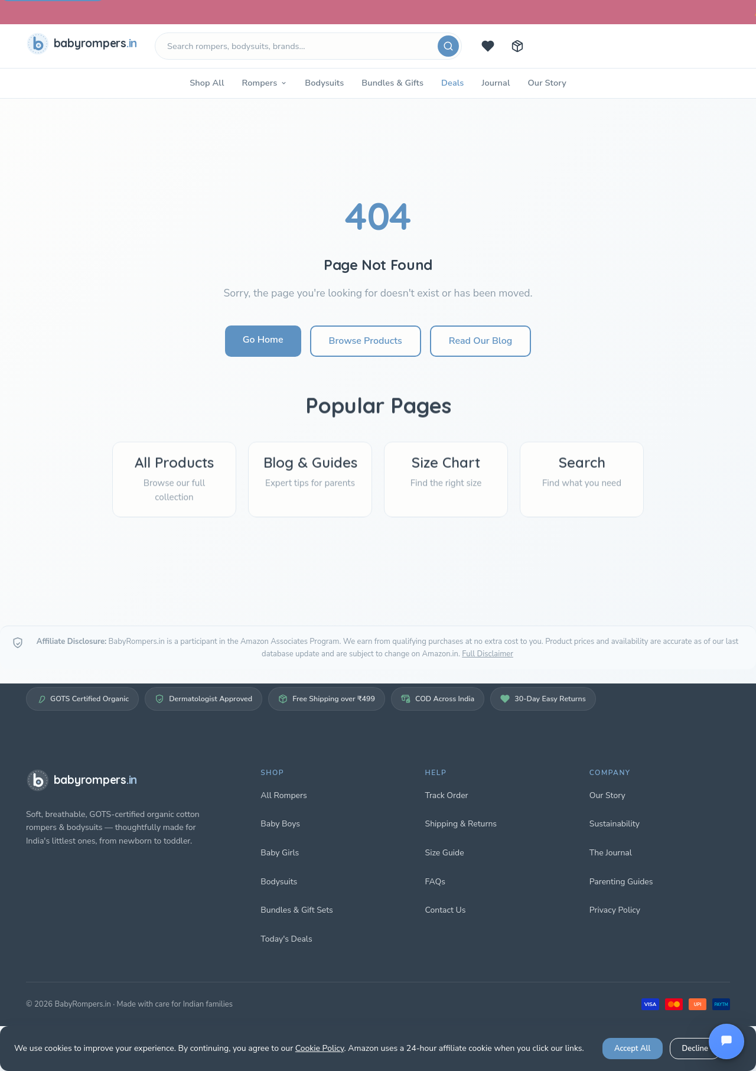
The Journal (610, 852)
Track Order (446, 795)
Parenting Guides (621, 881)
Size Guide (444, 852)
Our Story (546, 83)
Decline (695, 1048)
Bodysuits (324, 83)
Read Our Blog (480, 340)
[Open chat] (726, 1041)
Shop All (207, 83)
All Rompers (283, 795)
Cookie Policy (319, 1048)
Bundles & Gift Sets (296, 910)
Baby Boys (280, 823)
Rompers (264, 83)
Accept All (632, 1048)
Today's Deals (286, 939)
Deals (452, 83)
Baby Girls (279, 852)
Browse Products (365, 340)
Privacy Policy (614, 910)
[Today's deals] (488, 46)
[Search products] (308, 46)
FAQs (435, 881)
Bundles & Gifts (392, 83)
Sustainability (614, 823)
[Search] (448, 46)
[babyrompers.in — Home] (84, 46)
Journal (495, 83)
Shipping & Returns (461, 823)
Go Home (263, 339)
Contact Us (445, 910)
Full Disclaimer (487, 654)
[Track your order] (517, 46)
